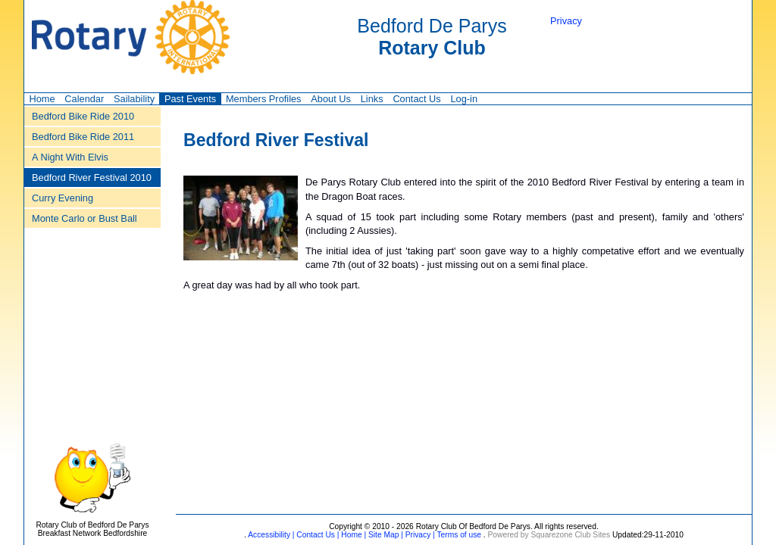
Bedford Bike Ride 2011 (83, 136)
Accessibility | (270, 535)
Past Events (190, 98)
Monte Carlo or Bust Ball (84, 218)
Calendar (84, 98)
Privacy (566, 20)
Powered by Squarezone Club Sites (549, 535)
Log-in (463, 98)
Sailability (134, 98)
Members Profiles (264, 98)
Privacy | (419, 535)
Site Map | (384, 535)
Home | (352, 535)
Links (372, 98)
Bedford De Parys (431, 36)
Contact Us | (317, 535)
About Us (331, 98)
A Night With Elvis (70, 157)
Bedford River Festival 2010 (92, 177)
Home (42, 98)
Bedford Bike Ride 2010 (83, 116)
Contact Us (416, 98)
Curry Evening (62, 198)
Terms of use (458, 535)
